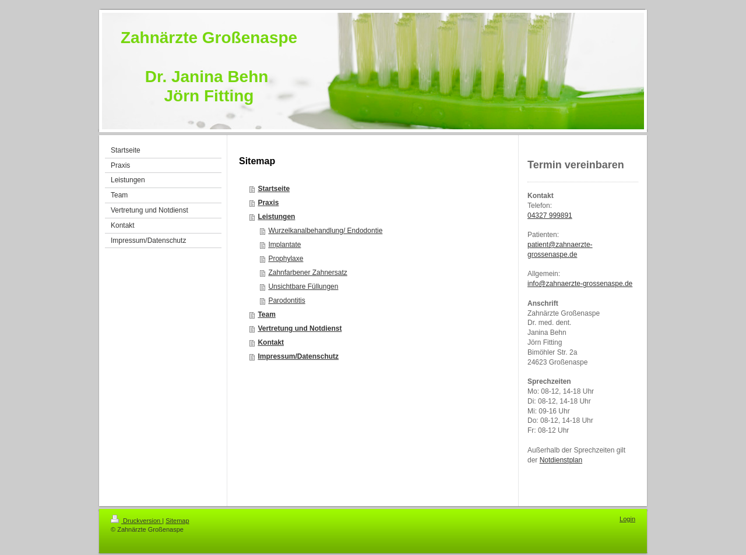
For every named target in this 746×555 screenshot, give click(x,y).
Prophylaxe (285, 258)
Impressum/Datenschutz (298, 356)
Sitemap (177, 520)
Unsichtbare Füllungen (303, 286)
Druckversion (136, 520)
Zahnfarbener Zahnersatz (307, 272)
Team (266, 314)
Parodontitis (286, 300)
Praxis (268, 203)
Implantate (284, 245)
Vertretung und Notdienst (300, 328)
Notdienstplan (561, 460)
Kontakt (271, 342)
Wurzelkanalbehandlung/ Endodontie (325, 231)
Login (627, 518)
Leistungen (276, 217)
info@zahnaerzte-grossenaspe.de (579, 284)
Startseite (274, 189)
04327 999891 (549, 215)
